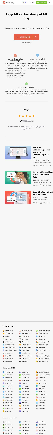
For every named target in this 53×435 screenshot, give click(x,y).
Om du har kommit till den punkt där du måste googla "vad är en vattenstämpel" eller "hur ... (42, 161)
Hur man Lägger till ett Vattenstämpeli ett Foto (43, 174)
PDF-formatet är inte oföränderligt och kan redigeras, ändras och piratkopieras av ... (40, 199)
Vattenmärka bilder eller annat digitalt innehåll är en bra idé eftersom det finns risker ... (42, 181)
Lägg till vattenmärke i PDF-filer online (43, 193)
